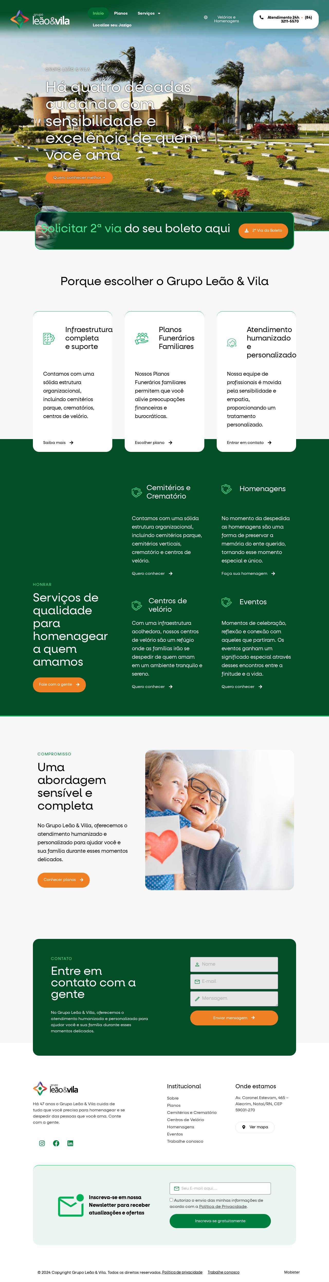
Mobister (292, 1272)
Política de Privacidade (223, 1207)
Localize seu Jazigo (112, 25)
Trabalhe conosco (224, 1272)
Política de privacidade (182, 1272)
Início (98, 13)
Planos (120, 13)
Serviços (149, 13)
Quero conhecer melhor (89, 178)
